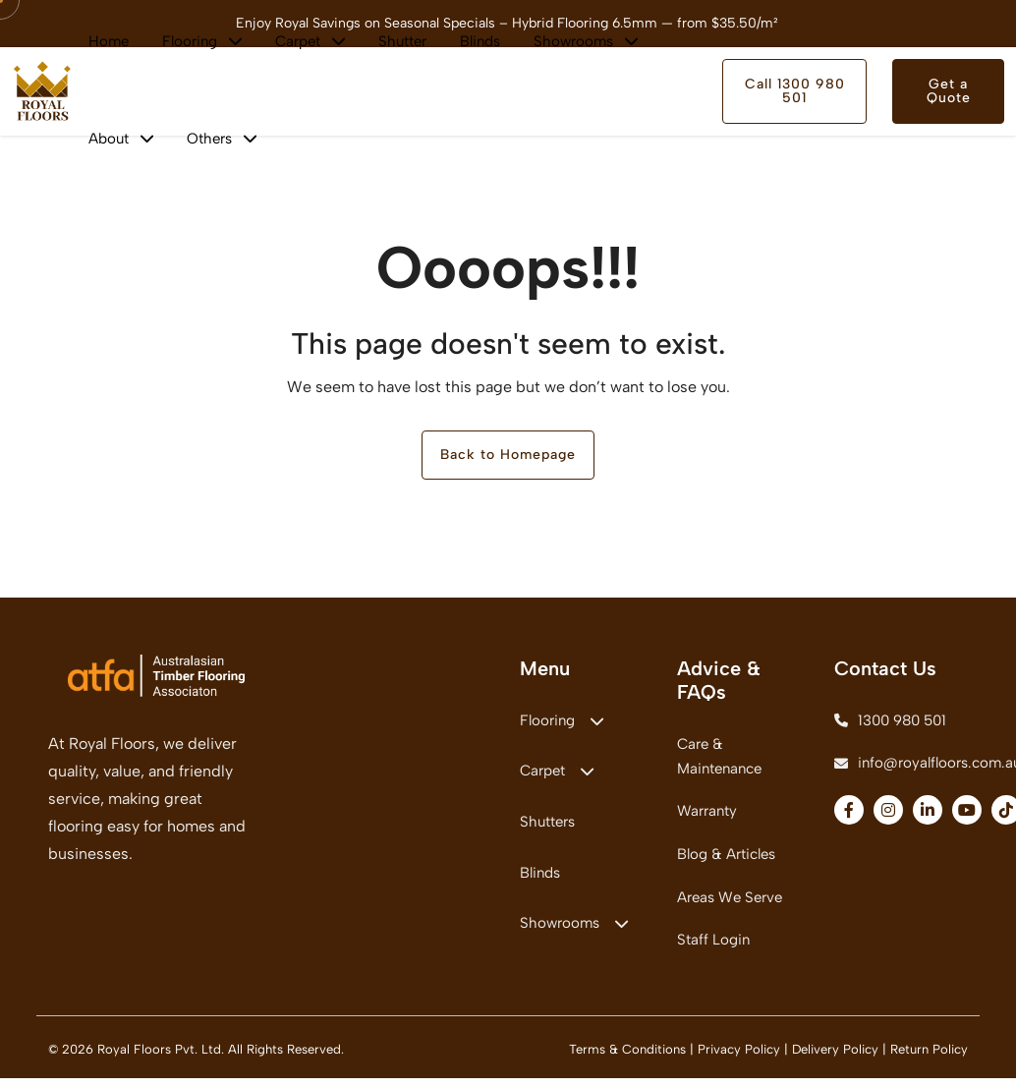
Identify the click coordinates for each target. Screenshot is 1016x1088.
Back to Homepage (508, 455)
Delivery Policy (835, 1059)
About (120, 138)
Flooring (561, 723)
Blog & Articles (726, 860)
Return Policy (929, 1059)
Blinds (540, 879)
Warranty (707, 816)
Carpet (556, 775)
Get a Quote (949, 91)
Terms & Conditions (627, 1059)
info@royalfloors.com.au (901, 767)
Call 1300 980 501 (795, 91)
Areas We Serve (729, 904)
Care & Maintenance (719, 759)
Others (221, 138)
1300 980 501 (890, 723)
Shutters (547, 827)
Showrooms (574, 932)
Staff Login (713, 948)
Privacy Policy (739, 1059)
